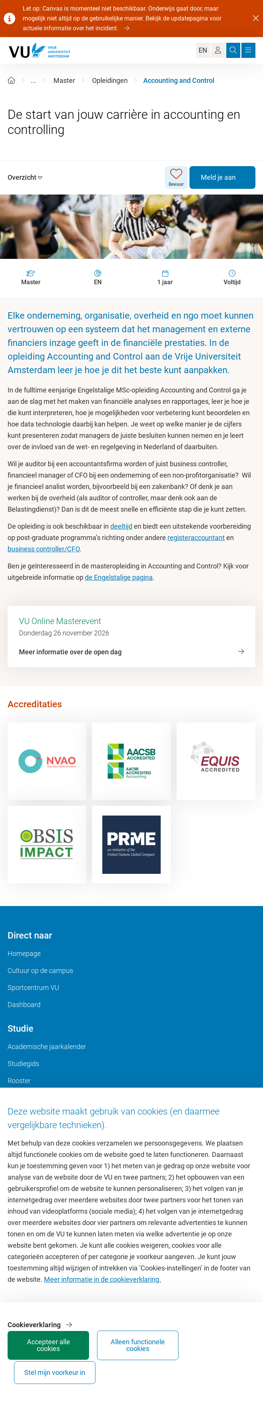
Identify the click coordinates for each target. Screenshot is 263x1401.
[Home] (11, 80)
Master (64, 80)
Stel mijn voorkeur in (145, 1365)
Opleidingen (110, 80)
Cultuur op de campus (40, 970)
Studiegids (23, 1064)
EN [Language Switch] (203, 50)
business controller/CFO (44, 549)
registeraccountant (196, 538)
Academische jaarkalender (47, 1047)
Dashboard (24, 1005)
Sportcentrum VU (33, 988)
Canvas (19, 1098)
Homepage (24, 953)
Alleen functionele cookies (88, 1365)
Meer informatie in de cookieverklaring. (102, 1296)
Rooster (19, 1081)
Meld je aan (218, 177)
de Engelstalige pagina (119, 577)
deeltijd (121, 526)
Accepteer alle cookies (31, 1365)
